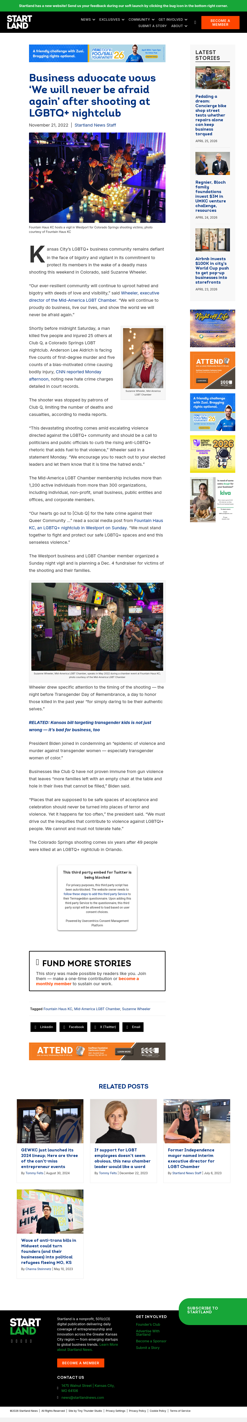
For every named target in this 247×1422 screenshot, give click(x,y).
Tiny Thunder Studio (89, 1415)
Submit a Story (154, 28)
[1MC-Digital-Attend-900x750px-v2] (212, 358)
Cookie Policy (158, 1415)
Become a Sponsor (151, 1345)
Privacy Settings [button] (115, 1415)
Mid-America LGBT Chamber (97, 1013)
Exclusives (111, 22)
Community (140, 22)
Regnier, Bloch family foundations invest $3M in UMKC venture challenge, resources (210, 201)
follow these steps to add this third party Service (95, 898)
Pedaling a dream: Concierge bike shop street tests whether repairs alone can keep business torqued (210, 120)
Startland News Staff (95, 129)
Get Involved (172, 22)
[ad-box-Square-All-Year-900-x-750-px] (212, 442)
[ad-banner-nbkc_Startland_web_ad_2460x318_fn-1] (97, 57)
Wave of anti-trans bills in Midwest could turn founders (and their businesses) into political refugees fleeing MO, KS (48, 1256)
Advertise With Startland (148, 1337)
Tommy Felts (35, 1177)
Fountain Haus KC (58, 1013)
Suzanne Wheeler (136, 1013)
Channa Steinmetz (38, 1273)
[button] (95, 22)
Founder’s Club (148, 1329)
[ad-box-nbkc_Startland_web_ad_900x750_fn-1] (212, 400)
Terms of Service (180, 1415)
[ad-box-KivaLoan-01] (212, 484)
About (178, 28)
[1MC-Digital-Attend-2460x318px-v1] (97, 1055)
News (87, 22)
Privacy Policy (137, 1415)
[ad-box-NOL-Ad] (212, 316)
